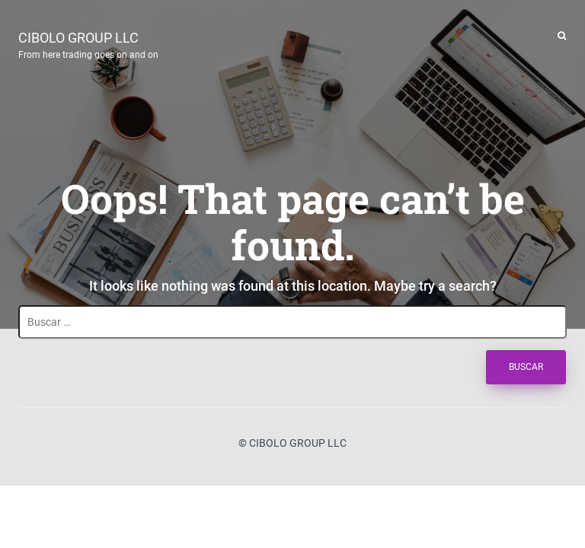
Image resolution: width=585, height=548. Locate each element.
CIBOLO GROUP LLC (88, 43)
